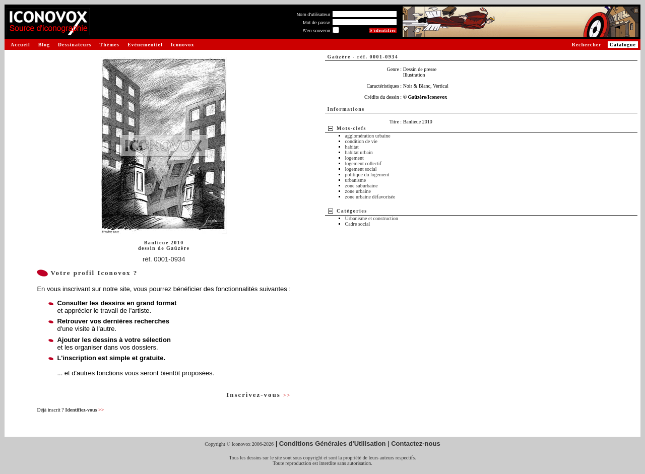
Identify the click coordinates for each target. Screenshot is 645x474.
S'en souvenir (316, 30)
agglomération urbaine (368, 136)
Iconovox (183, 44)
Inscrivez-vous (258, 394)
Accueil (20, 44)
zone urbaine (358, 191)
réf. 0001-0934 (164, 259)
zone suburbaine (361, 185)
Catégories (352, 211)
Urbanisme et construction (372, 218)
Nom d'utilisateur (314, 14)
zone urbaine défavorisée (370, 196)
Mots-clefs (351, 128)
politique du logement (367, 174)
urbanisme (355, 180)
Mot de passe (316, 22)
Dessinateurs (74, 44)
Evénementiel (145, 44)
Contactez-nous (415, 443)
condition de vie (361, 141)
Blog (44, 44)
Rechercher (586, 44)
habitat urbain (359, 152)
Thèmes (109, 44)
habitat (352, 147)
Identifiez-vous (84, 410)
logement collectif (363, 163)
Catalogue (623, 44)
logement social (361, 169)
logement (354, 158)
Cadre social (357, 224)
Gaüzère (177, 248)
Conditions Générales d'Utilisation (332, 443)
